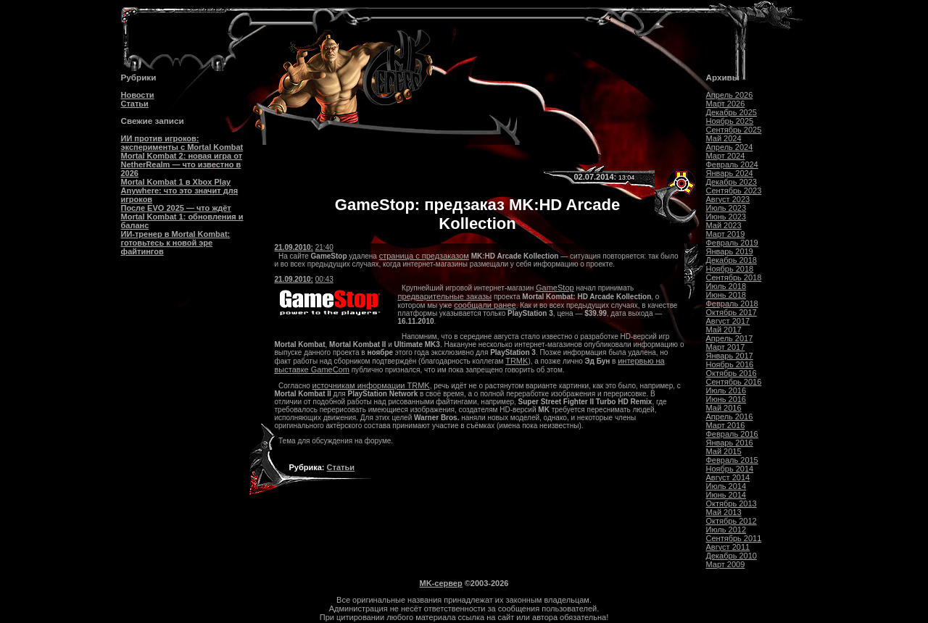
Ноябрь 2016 (730, 364)
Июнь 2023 (726, 216)
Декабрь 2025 (731, 112)
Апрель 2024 (729, 147)
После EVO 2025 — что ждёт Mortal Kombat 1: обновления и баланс (182, 217)
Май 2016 (724, 408)
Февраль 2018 (732, 303)
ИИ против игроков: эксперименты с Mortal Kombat (182, 142)
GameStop (555, 287)
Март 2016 (725, 425)
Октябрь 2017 (731, 312)
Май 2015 (724, 451)
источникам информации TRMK (371, 385)
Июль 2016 (726, 390)
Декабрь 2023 (731, 181)
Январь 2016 (729, 442)
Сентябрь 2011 (734, 538)
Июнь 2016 (726, 399)
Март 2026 (725, 103)
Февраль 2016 (732, 434)
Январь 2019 (729, 251)
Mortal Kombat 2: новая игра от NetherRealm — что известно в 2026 (182, 164)
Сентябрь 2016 (734, 381)
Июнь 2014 (726, 494)
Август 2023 (728, 199)
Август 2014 (728, 477)
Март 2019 (725, 234)
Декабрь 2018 (731, 260)
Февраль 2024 (732, 164)
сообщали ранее (485, 305)
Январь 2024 (729, 173)
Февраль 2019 (732, 242)
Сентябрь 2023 (734, 190)
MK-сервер (441, 583)
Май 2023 (724, 225)
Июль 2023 (726, 208)
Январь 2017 (729, 355)
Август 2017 (728, 321)
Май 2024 (724, 138)
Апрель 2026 (729, 95)
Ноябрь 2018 (730, 268)
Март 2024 (725, 155)
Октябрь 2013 (731, 503)
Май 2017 (724, 329)
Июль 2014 (726, 486)
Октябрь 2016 (731, 373)
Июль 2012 (726, 529)
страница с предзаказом (424, 255)
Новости (137, 95)
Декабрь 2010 (731, 555)
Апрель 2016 (729, 416)
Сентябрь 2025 (734, 129)
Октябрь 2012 (731, 521)
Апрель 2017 (729, 338)
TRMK (516, 360)
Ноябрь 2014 (730, 468)
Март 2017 (725, 347)
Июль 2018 (726, 286)
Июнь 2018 (726, 294)
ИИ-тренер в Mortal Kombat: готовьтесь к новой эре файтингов (176, 243)
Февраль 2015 (732, 460)
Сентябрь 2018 (734, 277)
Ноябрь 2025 (730, 121)
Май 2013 (724, 512)
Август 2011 (728, 547)
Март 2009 (725, 564)
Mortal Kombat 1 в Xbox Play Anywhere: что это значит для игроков (180, 190)
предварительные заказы (445, 296)
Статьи (135, 103)
